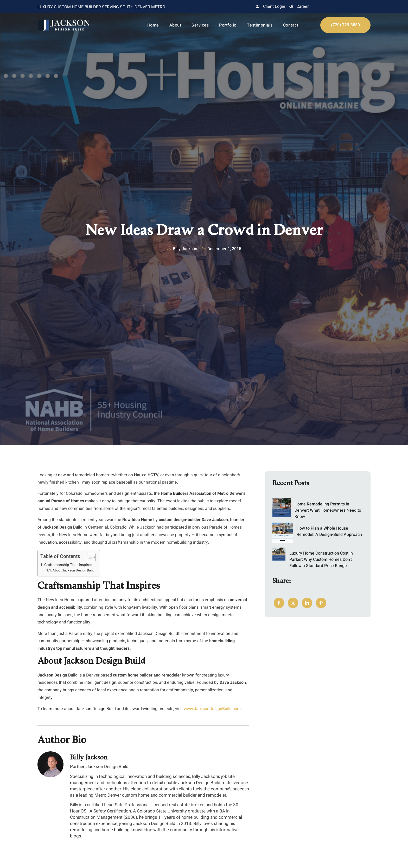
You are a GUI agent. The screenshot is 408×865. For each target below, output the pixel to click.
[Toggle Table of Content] (88, 557)
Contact (290, 25)
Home (153, 25)
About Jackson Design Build (73, 570)
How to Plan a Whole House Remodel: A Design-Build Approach (329, 531)
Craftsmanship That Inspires (68, 565)
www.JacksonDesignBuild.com (212, 709)
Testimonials (260, 25)
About (175, 25)
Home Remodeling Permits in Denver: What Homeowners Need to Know (328, 510)
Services (200, 25)
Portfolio (228, 25)
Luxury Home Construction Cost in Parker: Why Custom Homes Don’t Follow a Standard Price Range (321, 559)
